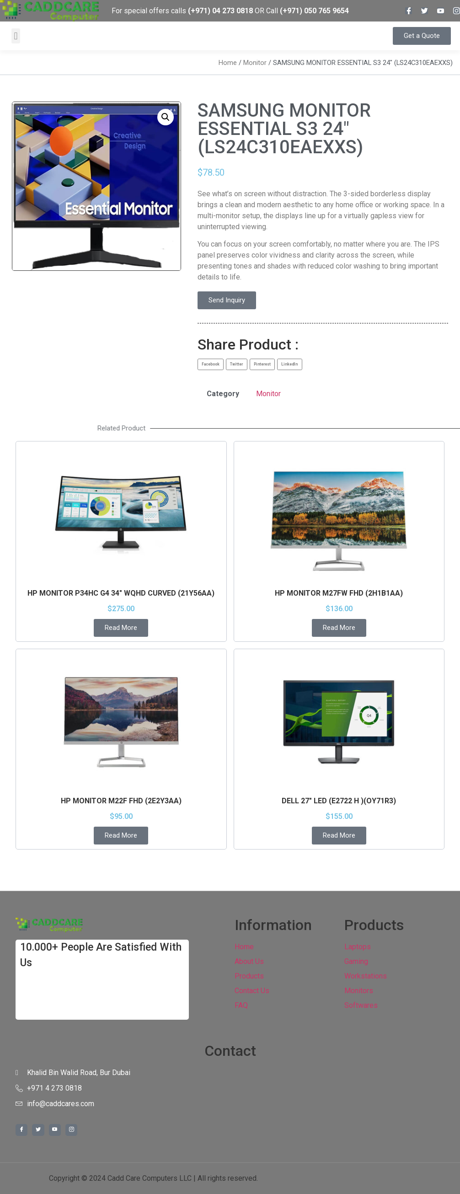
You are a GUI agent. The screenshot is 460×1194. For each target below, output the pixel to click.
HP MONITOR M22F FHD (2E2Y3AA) (121, 800)
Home (228, 63)
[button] (15, 35)
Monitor (255, 63)
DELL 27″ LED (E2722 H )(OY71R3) (339, 800)
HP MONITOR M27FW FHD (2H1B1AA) (339, 593)
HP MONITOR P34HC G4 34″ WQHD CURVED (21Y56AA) (120, 593)
